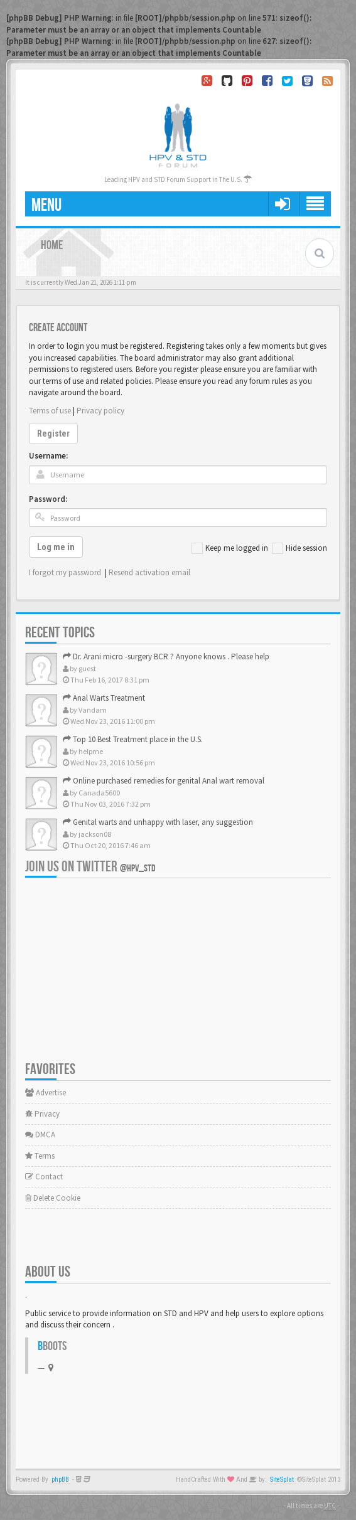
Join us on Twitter (90, 867)
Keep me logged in (229, 548)
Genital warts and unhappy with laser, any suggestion (158, 822)
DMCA (40, 1134)
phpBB (60, 1479)
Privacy (42, 1113)
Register (53, 433)
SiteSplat (282, 1479)
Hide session (299, 548)
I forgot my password (65, 572)
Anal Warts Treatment (104, 698)
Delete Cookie (52, 1198)
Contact (44, 1176)
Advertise (45, 1092)
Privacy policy (100, 410)
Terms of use (50, 410)
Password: (48, 499)
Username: (48, 455)
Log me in (56, 547)
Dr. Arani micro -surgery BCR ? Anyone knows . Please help (166, 656)
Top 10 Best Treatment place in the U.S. (133, 739)
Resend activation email (149, 572)
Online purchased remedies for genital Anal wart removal (163, 780)
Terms (40, 1156)
